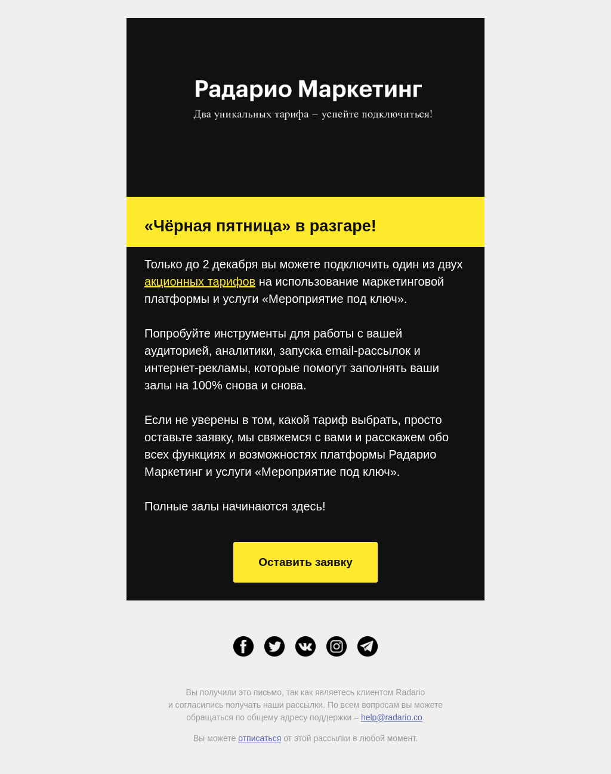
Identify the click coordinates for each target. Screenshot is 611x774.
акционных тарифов (199, 281)
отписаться (259, 738)
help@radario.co (391, 717)
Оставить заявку (305, 562)
